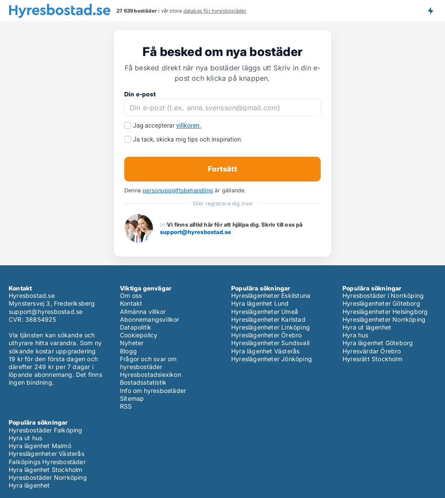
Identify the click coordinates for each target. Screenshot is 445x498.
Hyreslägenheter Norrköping (383, 319)
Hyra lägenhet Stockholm (46, 469)
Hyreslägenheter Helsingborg (385, 311)
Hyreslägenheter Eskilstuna (270, 295)
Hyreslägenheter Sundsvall (270, 342)
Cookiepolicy (138, 335)
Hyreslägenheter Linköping (270, 327)
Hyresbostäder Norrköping (48, 477)
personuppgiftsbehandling (178, 190)
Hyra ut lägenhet (366, 327)
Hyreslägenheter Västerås (46, 453)
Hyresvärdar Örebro (371, 351)
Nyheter (131, 342)
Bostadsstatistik (143, 382)
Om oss (131, 295)
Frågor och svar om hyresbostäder (148, 362)
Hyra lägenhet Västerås (265, 351)
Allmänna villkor (143, 311)
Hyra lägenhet (29, 485)
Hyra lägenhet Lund (260, 303)
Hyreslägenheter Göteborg (381, 303)
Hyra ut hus (25, 438)
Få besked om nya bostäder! (430, 10)
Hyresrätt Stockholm (372, 359)
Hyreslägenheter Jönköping (271, 359)
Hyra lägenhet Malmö (40, 445)
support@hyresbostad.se (195, 231)
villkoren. (189, 125)
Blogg (128, 351)
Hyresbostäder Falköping (46, 430)
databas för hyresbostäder (215, 11)
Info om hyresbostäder (153, 390)
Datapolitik (135, 327)
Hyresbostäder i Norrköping (383, 295)
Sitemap (132, 398)
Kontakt (131, 303)
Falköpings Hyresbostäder (47, 461)
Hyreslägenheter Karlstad (268, 319)
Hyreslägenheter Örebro (266, 335)
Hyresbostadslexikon (150, 374)
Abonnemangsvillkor (149, 319)
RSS (126, 406)
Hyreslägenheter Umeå (264, 311)
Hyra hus (355, 335)
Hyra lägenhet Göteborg (377, 342)
